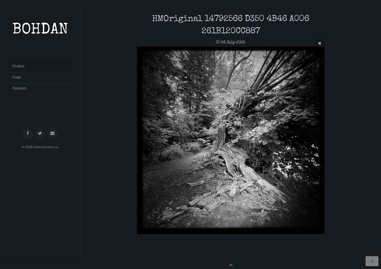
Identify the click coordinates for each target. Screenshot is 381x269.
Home (16, 77)
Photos (18, 66)
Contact (19, 88)
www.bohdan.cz (46, 147)
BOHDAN (40, 30)
